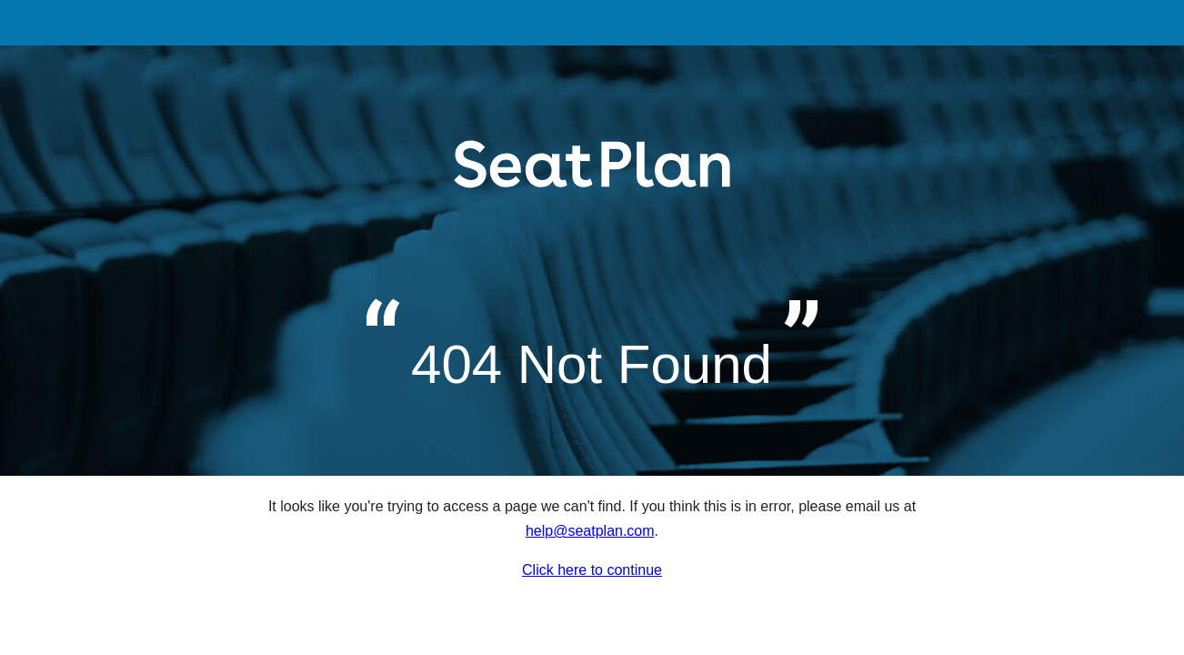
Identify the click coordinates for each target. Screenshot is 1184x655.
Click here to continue (592, 570)
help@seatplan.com (590, 531)
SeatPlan (592, 185)
